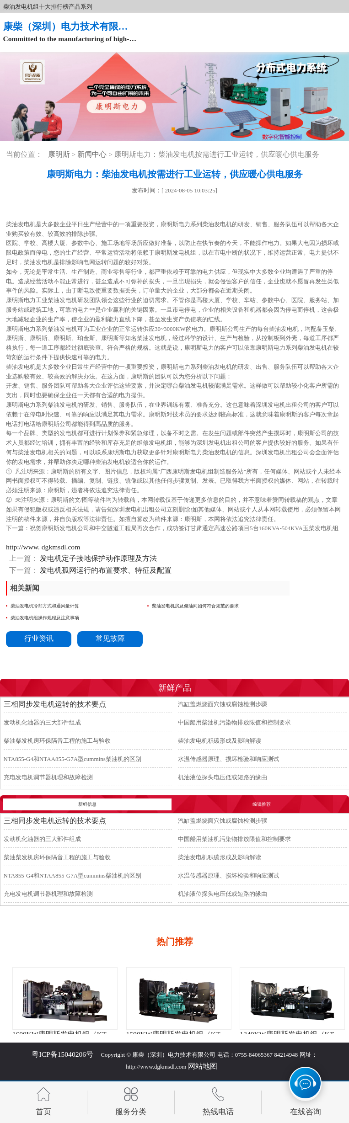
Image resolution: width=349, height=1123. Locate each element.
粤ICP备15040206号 (62, 1054)
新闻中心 (92, 154)
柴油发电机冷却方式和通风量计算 (45, 605)
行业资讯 (39, 638)
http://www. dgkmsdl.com (43, 547)
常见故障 (110, 638)
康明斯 (59, 154)
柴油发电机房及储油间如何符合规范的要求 (195, 605)
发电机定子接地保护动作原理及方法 (97, 558)
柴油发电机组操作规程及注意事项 (45, 617)
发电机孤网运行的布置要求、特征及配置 (105, 570)
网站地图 (202, 1066)
